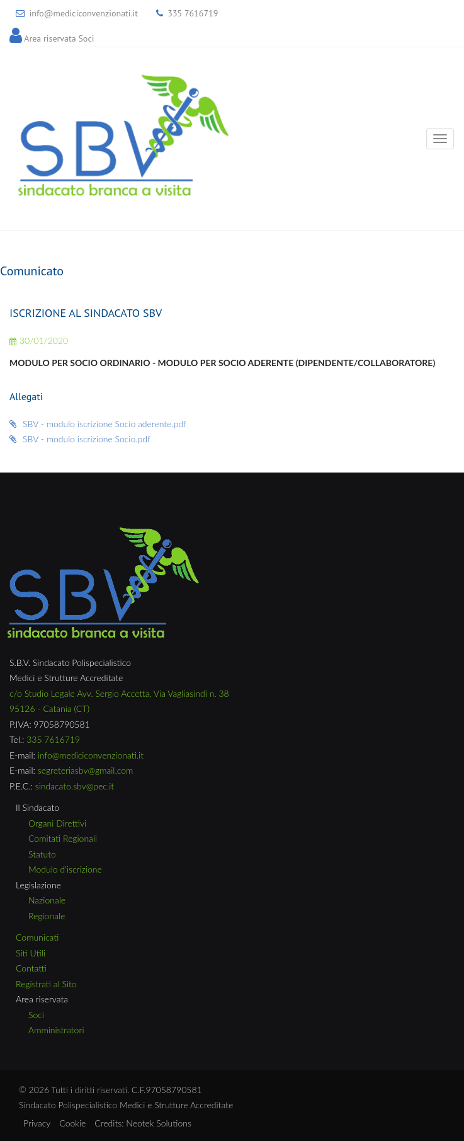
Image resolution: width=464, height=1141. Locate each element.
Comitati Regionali (62, 838)
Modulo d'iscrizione (65, 869)
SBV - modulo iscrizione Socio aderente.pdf (97, 423)
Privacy (36, 1123)
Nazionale (46, 900)
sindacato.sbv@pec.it (74, 786)
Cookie (72, 1123)
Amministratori (56, 1029)
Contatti (31, 968)
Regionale (46, 915)
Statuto (42, 854)
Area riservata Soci (59, 38)
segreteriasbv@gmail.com (85, 770)
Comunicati (37, 937)
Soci (36, 1014)
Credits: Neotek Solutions (142, 1123)
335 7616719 (192, 13)
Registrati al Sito (46, 983)
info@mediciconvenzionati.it (83, 13)
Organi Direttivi (57, 823)
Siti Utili (30, 953)
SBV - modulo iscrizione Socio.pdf (79, 438)
